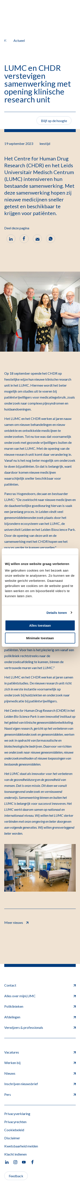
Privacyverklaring (17, 1114)
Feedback (16, 1176)
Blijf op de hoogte (54, 121)
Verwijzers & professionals (40, 1027)
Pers (40, 1094)
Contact (40, 985)
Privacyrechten (15, 1122)
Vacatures (40, 1052)
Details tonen (57, 612)
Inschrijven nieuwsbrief (40, 1084)
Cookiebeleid (14, 1130)
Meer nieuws (16, 922)
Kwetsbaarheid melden (21, 1146)
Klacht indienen (15, 1154)
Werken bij (40, 1063)
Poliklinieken (40, 1006)
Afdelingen (40, 1017)
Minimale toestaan (40, 638)
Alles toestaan (40, 625)
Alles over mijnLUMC (40, 996)
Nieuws (40, 1073)
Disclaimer (12, 1138)
